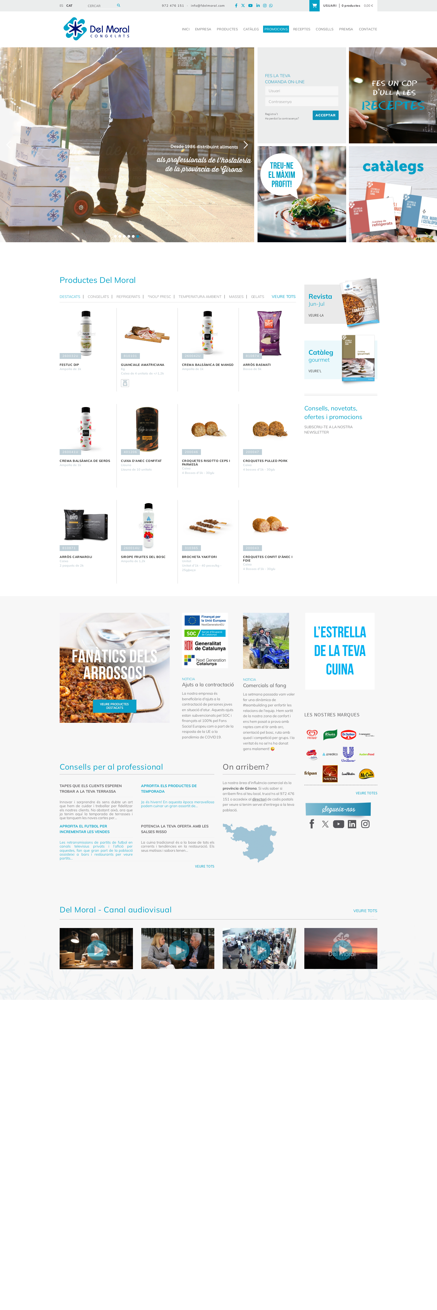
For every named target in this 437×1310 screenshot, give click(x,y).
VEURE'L (315, 371)
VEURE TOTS (204, 866)
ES (61, 6)
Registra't (271, 114)
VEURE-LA (316, 315)
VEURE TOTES (366, 793)
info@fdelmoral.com (208, 6)
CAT (69, 6)
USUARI (330, 6)
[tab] (71, 296)
